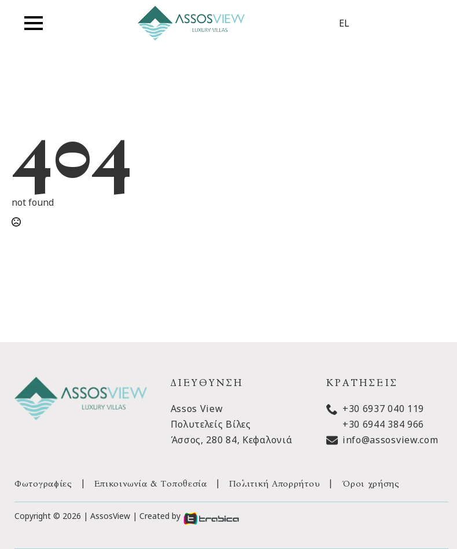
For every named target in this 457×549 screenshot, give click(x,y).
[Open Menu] (33, 23)
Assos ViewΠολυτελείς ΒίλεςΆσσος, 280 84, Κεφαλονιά (232, 424)
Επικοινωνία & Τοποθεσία (150, 483)
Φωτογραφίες (43, 483)
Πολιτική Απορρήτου (274, 483)
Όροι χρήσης (371, 483)
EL (344, 23)
